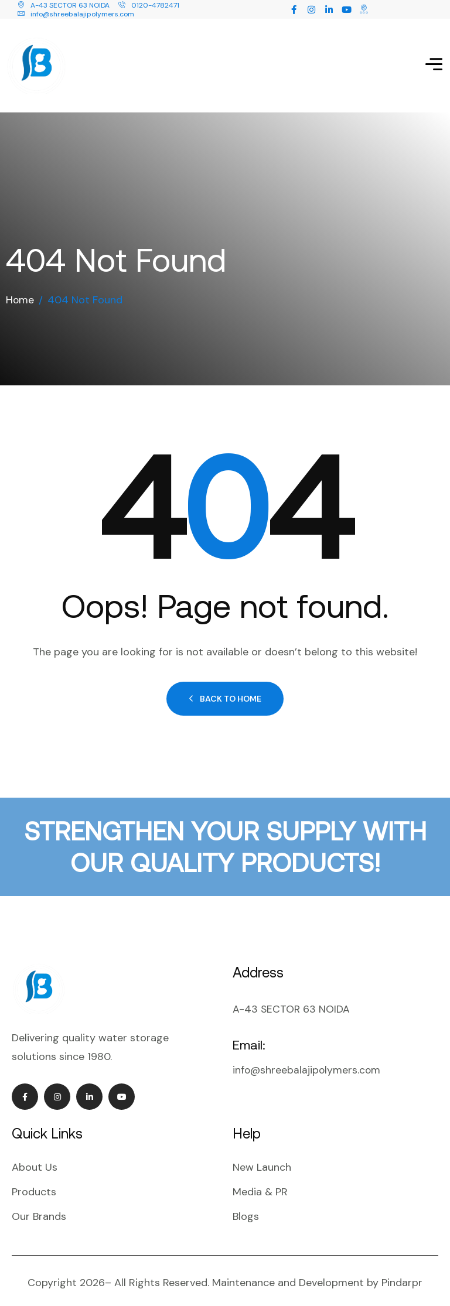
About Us (34, 1161)
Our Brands (39, 1210)
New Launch (262, 1161)
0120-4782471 (148, 5)
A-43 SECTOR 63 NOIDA (64, 5)
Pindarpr (401, 1276)
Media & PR (260, 1185)
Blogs (246, 1210)
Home (20, 293)
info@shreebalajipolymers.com (76, 14)
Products (34, 1185)
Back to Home (225, 692)
